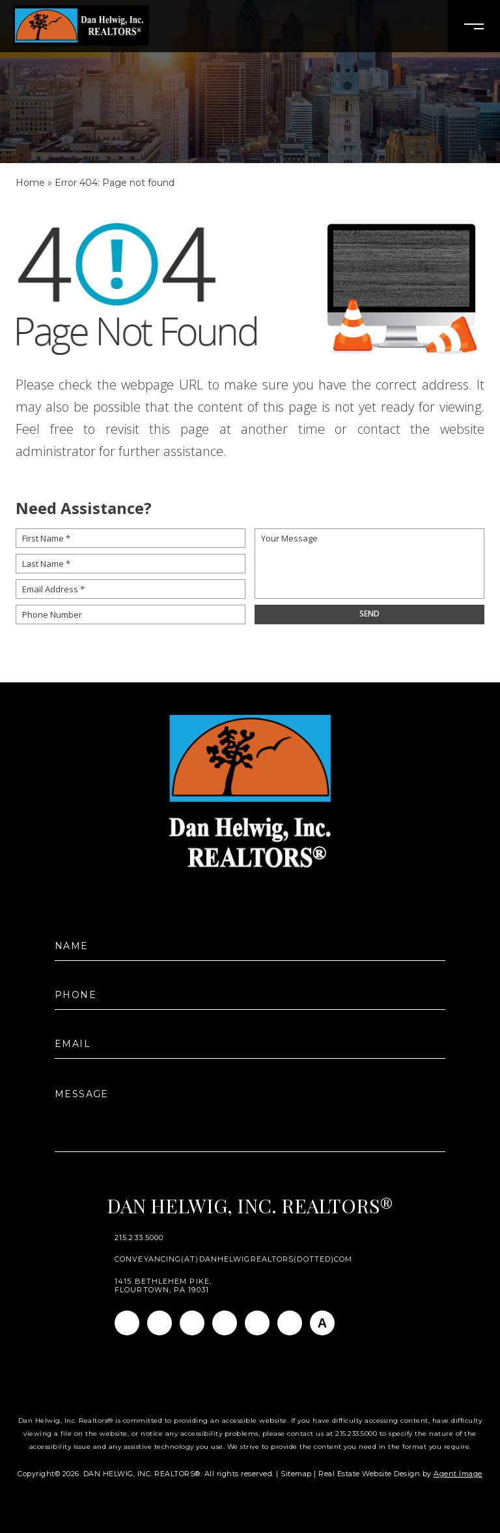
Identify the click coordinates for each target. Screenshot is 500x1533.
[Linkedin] (192, 1323)
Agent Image (458, 1473)
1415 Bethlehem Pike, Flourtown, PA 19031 (163, 1285)
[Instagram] (159, 1323)
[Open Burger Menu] (474, 26)
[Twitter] (224, 1323)
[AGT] (322, 1323)
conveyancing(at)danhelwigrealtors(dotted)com (233, 1259)
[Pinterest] (289, 1323)
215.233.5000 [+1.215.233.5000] (139, 1237)
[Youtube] (257, 1323)
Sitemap (296, 1473)
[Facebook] (127, 1323)
